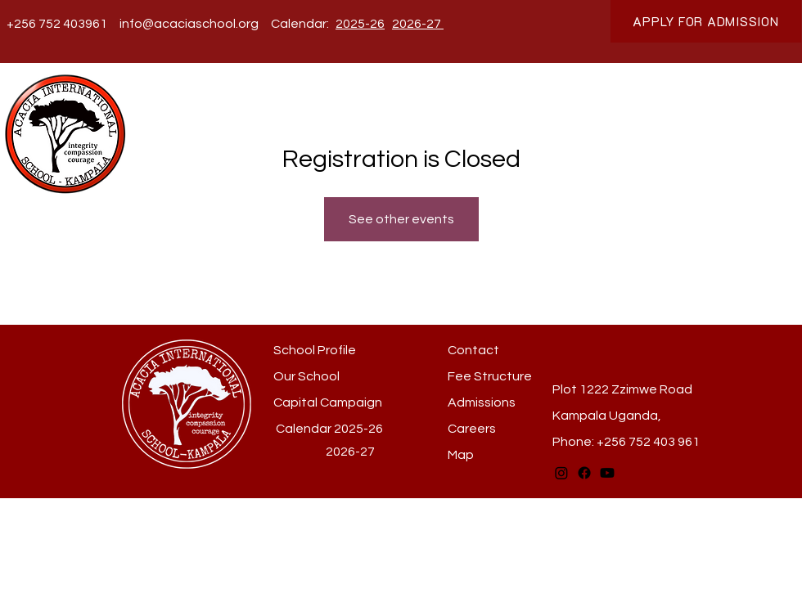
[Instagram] (561, 473)
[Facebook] (584, 473)
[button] (264, 116)
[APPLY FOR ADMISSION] (706, 21)
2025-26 (358, 428)
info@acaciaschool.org (189, 23)
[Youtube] (607, 473)
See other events (401, 219)
